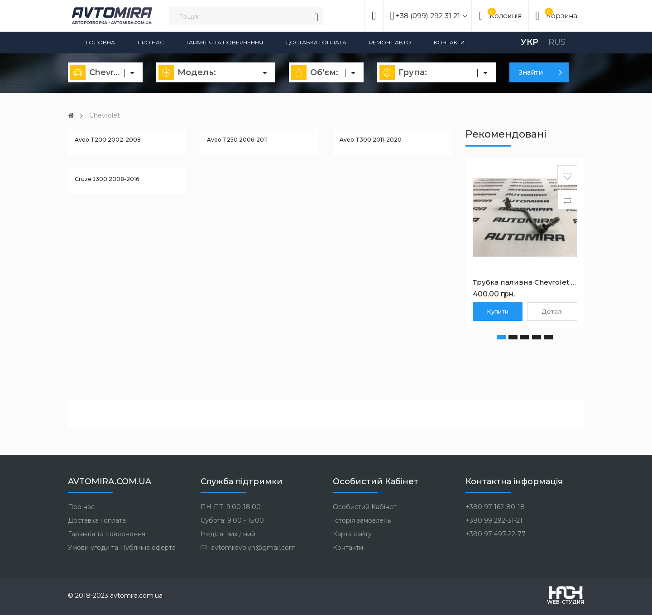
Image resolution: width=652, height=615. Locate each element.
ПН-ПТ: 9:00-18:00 (231, 507)
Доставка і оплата (316, 42)
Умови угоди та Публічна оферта (122, 547)
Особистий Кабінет (365, 507)
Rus (557, 42)
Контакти (449, 42)
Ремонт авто (390, 42)
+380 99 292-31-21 (494, 520)
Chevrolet (104, 115)
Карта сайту (352, 534)
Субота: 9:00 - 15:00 (232, 520)
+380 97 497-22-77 (495, 534)
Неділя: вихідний (228, 534)
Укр (529, 42)
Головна (100, 42)
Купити (497, 311)
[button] (501, 337)
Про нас (151, 42)
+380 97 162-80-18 (495, 507)
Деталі (552, 311)
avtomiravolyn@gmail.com (248, 547)
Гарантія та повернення (225, 42)
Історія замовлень (362, 520)
